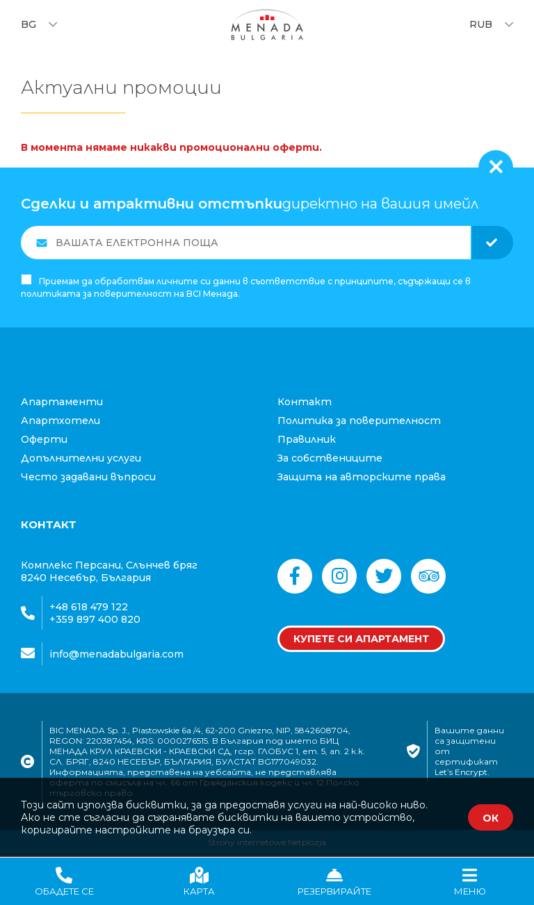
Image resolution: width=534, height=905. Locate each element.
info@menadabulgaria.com (116, 655)
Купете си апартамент (361, 640)
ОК (491, 818)
